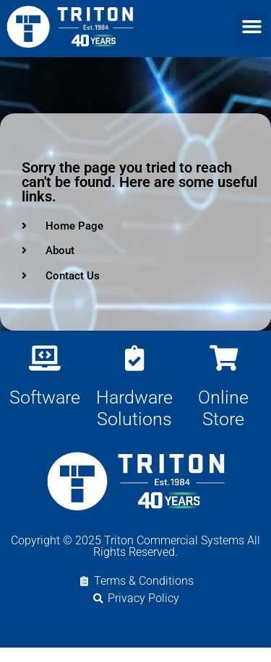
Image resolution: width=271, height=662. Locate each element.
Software (44, 411)
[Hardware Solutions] (134, 372)
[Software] (44, 372)
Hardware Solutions (134, 422)
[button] (252, 27)
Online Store (223, 422)
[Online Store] (223, 372)
